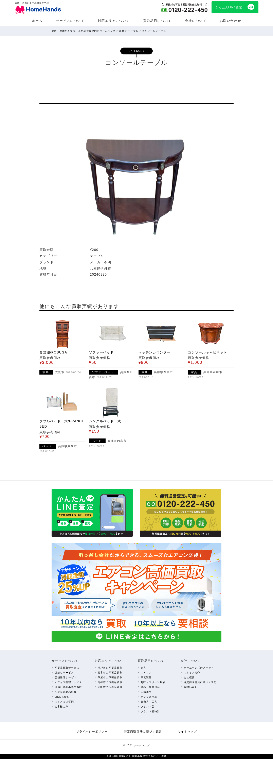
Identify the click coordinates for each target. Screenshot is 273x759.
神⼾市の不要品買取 (110, 667)
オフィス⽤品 (149, 696)
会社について (195, 20)
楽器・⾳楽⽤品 (150, 687)
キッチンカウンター (154, 352)
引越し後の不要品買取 (68, 687)
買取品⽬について (157, 20)
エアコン (146, 672)
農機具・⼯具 (149, 701)
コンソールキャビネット (207, 352)
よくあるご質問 (64, 701)
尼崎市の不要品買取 (110, 682)
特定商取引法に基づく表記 (200, 682)
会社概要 (189, 677)
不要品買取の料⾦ (66, 692)
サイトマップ (187, 731)
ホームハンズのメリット (199, 667)
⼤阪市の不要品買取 (110, 687)
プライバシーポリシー (92, 731)
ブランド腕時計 (150, 711)
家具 (143, 667)
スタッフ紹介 (192, 672)
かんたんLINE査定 (229, 7)
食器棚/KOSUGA (53, 352)
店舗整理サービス (66, 677)
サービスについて (70, 20)
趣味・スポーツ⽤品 (153, 682)
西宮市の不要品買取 (110, 672)
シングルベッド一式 (105, 421)
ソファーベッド (101, 352)
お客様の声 (61, 706)
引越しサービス (64, 672)
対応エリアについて (114, 20)
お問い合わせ (230, 20)
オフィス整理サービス (68, 682)
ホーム (37, 20)
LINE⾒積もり (63, 696)
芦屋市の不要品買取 (110, 677)
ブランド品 (147, 706)
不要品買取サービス (67, 667)
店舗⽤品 (146, 692)
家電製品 (146, 677)
